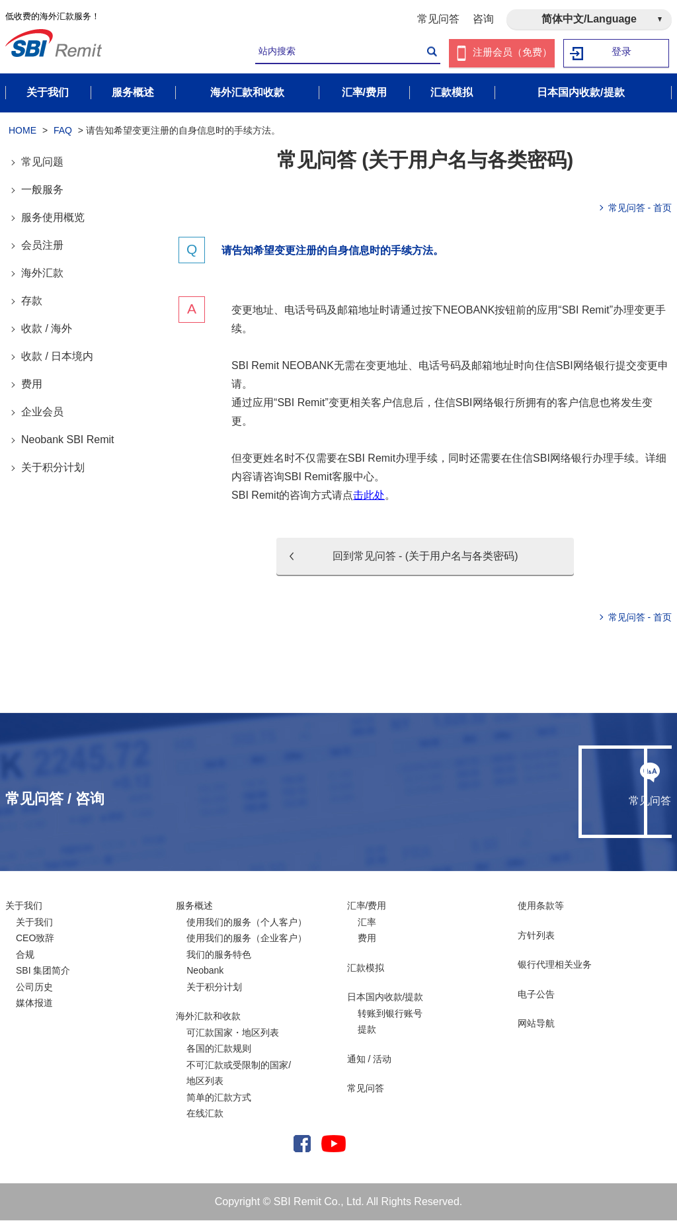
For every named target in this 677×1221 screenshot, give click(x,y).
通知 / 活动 (369, 1059)
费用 (31, 384)
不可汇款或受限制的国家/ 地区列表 (238, 1073)
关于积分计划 (53, 468)
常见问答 (438, 18)
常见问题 (42, 162)
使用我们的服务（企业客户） (246, 938)
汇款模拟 (365, 968)
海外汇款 (42, 273)
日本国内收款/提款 (385, 997)
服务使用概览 (53, 218)
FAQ (63, 131)
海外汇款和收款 (208, 1016)
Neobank (204, 971)
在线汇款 (204, 1114)
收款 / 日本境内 (57, 356)
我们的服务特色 (218, 955)
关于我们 (23, 906)
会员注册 (42, 245)
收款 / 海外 (46, 329)
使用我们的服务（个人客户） (246, 922)
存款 (31, 301)
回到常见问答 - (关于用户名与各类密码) (425, 556)
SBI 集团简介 (43, 971)
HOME (22, 131)
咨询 (483, 18)
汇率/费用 (367, 906)
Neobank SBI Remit (67, 440)
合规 (25, 955)
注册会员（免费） (512, 53)
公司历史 (34, 987)
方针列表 (536, 936)
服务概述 (194, 906)
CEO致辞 (35, 938)
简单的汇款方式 (218, 1098)
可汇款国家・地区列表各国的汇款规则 (232, 1041)
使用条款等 (541, 906)
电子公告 (536, 994)
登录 (622, 53)
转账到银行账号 (390, 1014)
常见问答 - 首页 (640, 208)
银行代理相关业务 (555, 965)
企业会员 (42, 412)
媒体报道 (34, 1003)
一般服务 (42, 190)
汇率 (367, 922)
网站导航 (536, 1024)
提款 (367, 1030)
